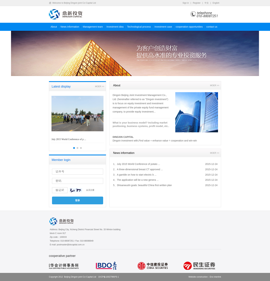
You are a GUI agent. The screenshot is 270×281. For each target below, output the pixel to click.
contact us (211, 26)
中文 (207, 3)
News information (70, 26)
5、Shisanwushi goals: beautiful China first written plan (142, 185)
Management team (93, 26)
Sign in (186, 3)
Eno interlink (215, 277)
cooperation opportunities (189, 26)
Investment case (163, 26)
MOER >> (99, 86)
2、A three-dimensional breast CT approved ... (138, 169)
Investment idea (114, 26)
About (54, 26)
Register (197, 3)
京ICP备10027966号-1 (108, 277)
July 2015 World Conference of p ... (68, 139)
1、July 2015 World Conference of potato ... (136, 164)
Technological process (139, 26)
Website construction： (199, 277)
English (216, 3)
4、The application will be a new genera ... (136, 179)
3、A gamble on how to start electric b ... (134, 174)
